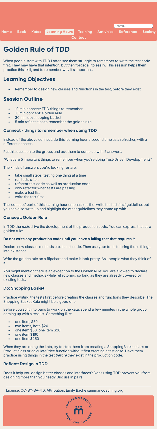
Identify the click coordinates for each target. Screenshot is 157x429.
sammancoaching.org (105, 390)
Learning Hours (60, 32)
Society (149, 32)
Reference (128, 32)
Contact (78, 38)
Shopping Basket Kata (21, 301)
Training (85, 32)
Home (6, 32)
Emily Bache (76, 390)
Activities (105, 32)
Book (21, 32)
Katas (36, 32)
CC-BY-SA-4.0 (33, 390)
